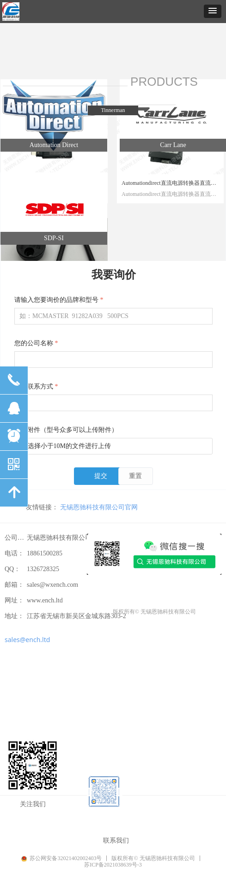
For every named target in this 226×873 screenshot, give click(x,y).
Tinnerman (113, 110)
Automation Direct (54, 145)
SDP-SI (54, 238)
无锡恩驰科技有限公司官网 (99, 507)
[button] (212, 11)
